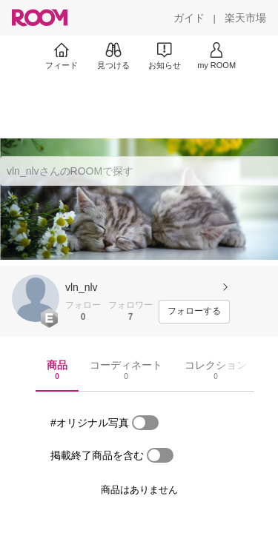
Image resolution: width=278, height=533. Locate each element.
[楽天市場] (245, 17)
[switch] (145, 422)
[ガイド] (189, 17)
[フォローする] (194, 312)
